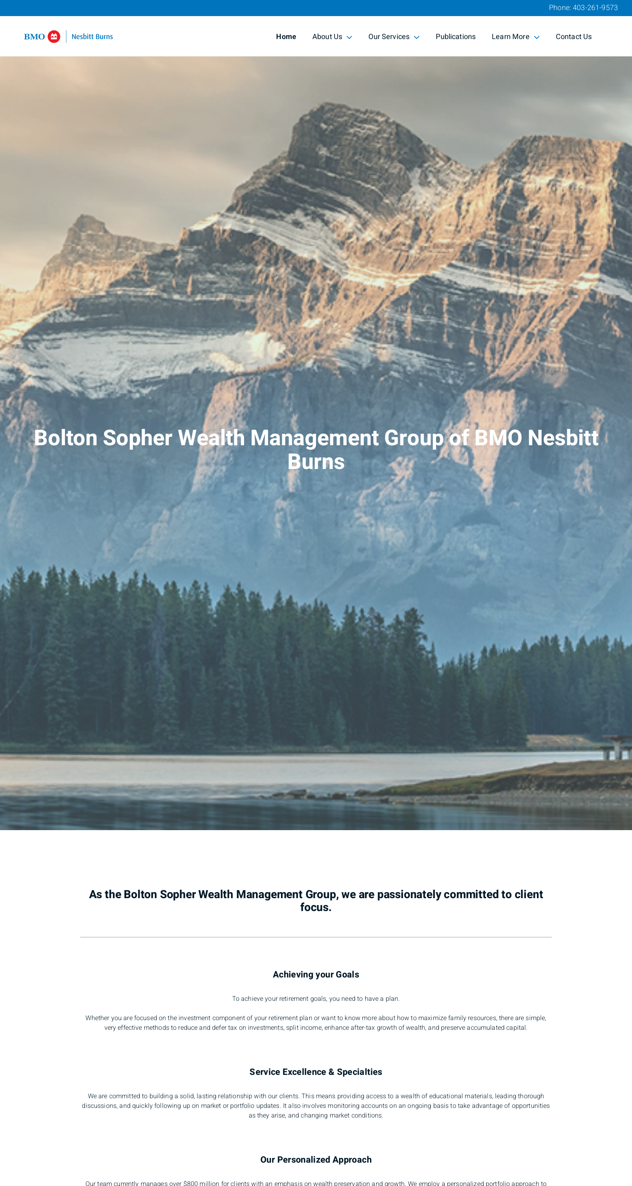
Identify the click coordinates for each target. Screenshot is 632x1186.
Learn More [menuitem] (516, 36)
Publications (456, 36)
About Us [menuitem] (332, 36)
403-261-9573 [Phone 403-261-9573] (595, 7)
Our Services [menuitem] (394, 36)
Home (286, 36)
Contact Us (574, 36)
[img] (316, 415)
